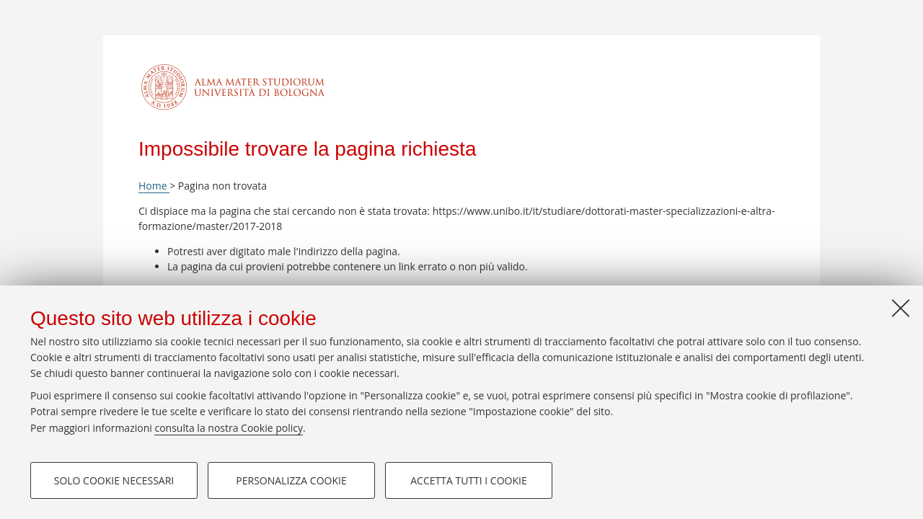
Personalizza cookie (291, 480)
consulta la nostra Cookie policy (228, 428)
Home (153, 185)
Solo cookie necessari (114, 480)
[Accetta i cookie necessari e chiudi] (900, 307)
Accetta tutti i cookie (468, 480)
